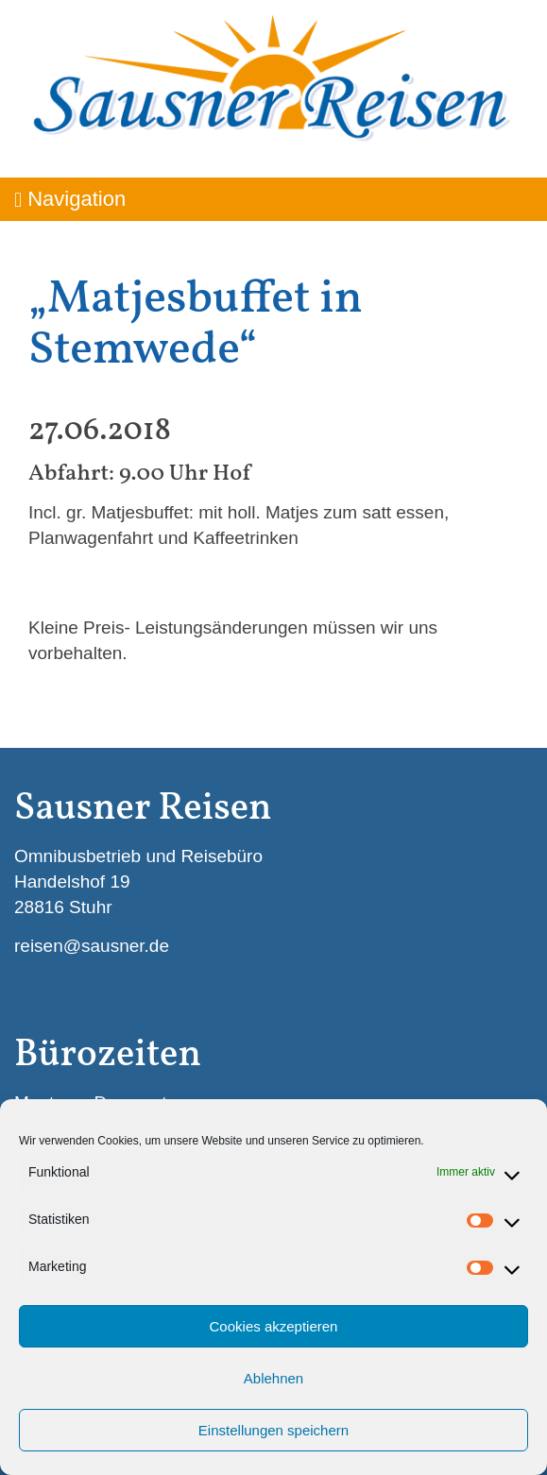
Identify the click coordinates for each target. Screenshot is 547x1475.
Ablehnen (273, 1378)
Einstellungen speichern (273, 1430)
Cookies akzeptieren (274, 1326)
